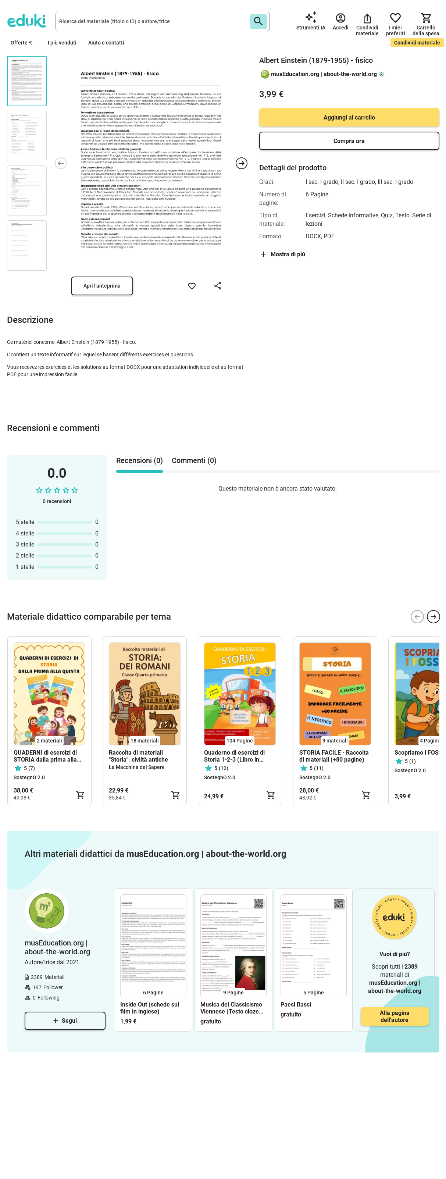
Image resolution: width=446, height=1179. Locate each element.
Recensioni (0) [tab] (139, 460)
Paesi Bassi (296, 1004)
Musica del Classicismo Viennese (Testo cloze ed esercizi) (231, 1008)
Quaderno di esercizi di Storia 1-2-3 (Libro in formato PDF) (234, 756)
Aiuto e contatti (106, 43)
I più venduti (62, 43)
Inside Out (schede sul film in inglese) (149, 1008)
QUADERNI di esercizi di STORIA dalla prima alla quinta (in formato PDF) (45, 756)
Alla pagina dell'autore (395, 1016)
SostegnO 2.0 (29, 777)
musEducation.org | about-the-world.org (324, 74)
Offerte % (21, 43)
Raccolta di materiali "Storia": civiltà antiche (138, 756)
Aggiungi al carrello (349, 117)
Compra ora (349, 141)
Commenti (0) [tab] (194, 460)
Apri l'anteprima (102, 286)
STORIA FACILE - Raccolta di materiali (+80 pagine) (334, 756)
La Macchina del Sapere (137, 767)
